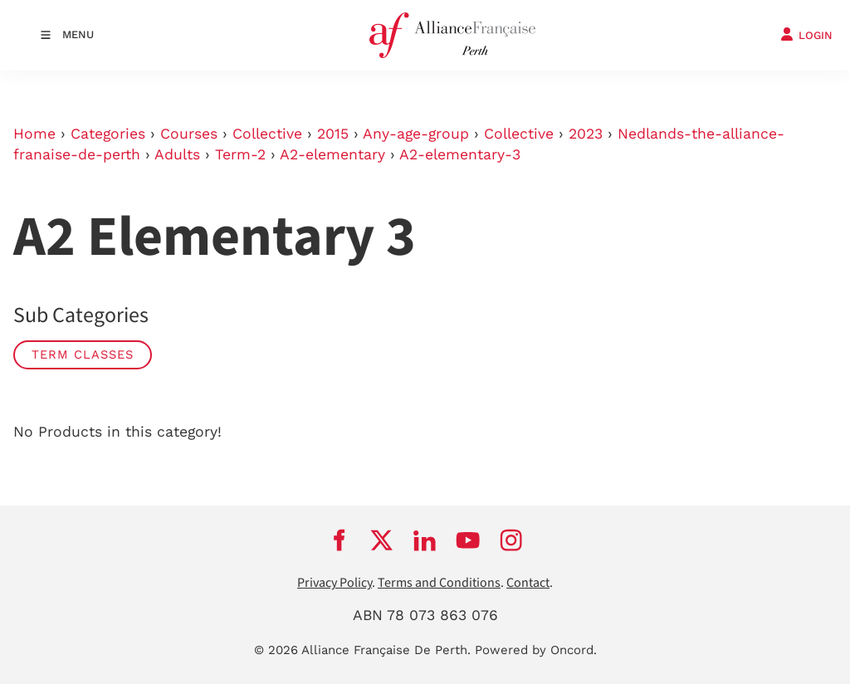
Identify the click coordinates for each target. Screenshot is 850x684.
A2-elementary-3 (459, 154)
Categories (108, 133)
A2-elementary (332, 154)
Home (34, 133)
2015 (333, 133)
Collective (267, 133)
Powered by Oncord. (536, 649)
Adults (177, 154)
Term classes (83, 354)
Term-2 (240, 154)
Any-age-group (416, 133)
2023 (586, 133)
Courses (188, 133)
